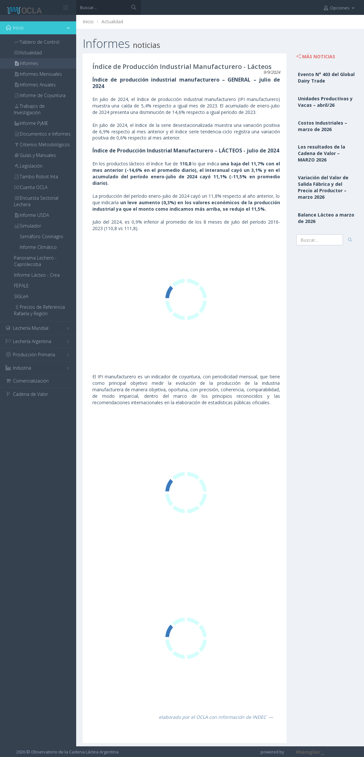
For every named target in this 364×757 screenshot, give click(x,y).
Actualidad (112, 21)
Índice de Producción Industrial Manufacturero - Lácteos (182, 66)
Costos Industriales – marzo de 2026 (322, 126)
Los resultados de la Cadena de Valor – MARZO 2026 (321, 153)
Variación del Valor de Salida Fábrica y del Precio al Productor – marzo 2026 (323, 187)
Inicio (88, 21)
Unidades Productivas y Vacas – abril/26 (325, 101)
